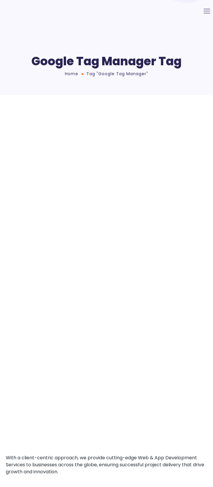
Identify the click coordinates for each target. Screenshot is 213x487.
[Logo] (33, 11)
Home (71, 74)
